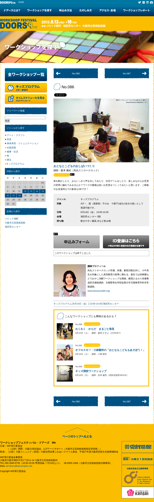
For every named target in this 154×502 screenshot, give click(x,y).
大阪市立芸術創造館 (15, 222)
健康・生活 (11, 151)
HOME (21, 2)
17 (13, 195)
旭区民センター (111, 303)
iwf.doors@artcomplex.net (19, 466)
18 (19, 195)
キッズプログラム (62, 303)
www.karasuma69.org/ (99, 291)
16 (8, 195)
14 (37, 191)
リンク (101, 331)
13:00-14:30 (96, 303)
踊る (8, 159)
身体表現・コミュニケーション (22, 143)
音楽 (8, 139)
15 (43, 191)
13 (31, 191)
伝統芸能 (10, 147)
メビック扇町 (11, 218)
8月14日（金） (80, 303)
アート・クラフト (15, 135)
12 (25, 191)
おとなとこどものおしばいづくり (74, 166)
